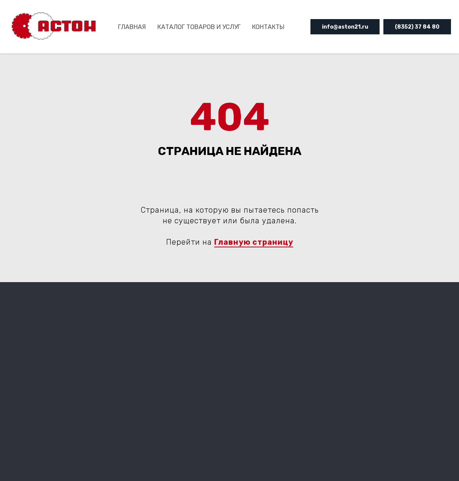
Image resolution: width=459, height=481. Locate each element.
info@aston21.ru (345, 27)
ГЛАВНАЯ (132, 27)
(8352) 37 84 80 (417, 27)
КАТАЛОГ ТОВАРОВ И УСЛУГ (199, 27)
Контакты (268, 27)
